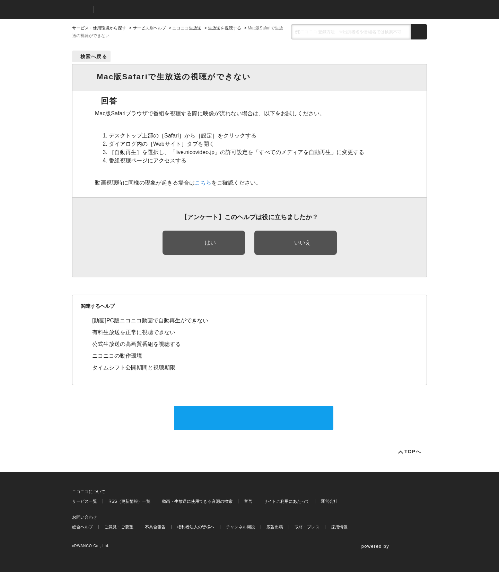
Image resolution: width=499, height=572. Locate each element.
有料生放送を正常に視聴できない (133, 332)
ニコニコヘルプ (136, 9)
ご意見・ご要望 (118, 527)
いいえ (302, 242)
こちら (203, 183)
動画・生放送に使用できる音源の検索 (197, 501)
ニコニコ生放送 (186, 28)
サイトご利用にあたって (286, 501)
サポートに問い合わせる (253, 418)
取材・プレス (307, 527)
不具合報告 (155, 527)
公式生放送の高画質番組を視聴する (136, 344)
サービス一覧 (84, 501)
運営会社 (329, 501)
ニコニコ (81, 9)
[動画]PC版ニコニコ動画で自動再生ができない (150, 320)
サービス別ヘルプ (149, 28)
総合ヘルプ (82, 527)
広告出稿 (274, 527)
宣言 (248, 501)
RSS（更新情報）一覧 (129, 501)
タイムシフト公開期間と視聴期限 (133, 367)
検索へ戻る (93, 56)
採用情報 (339, 527)
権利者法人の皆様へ (196, 527)
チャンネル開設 (240, 527)
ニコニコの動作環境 (117, 356)
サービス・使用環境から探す (99, 28)
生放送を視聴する (224, 28)
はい (210, 242)
